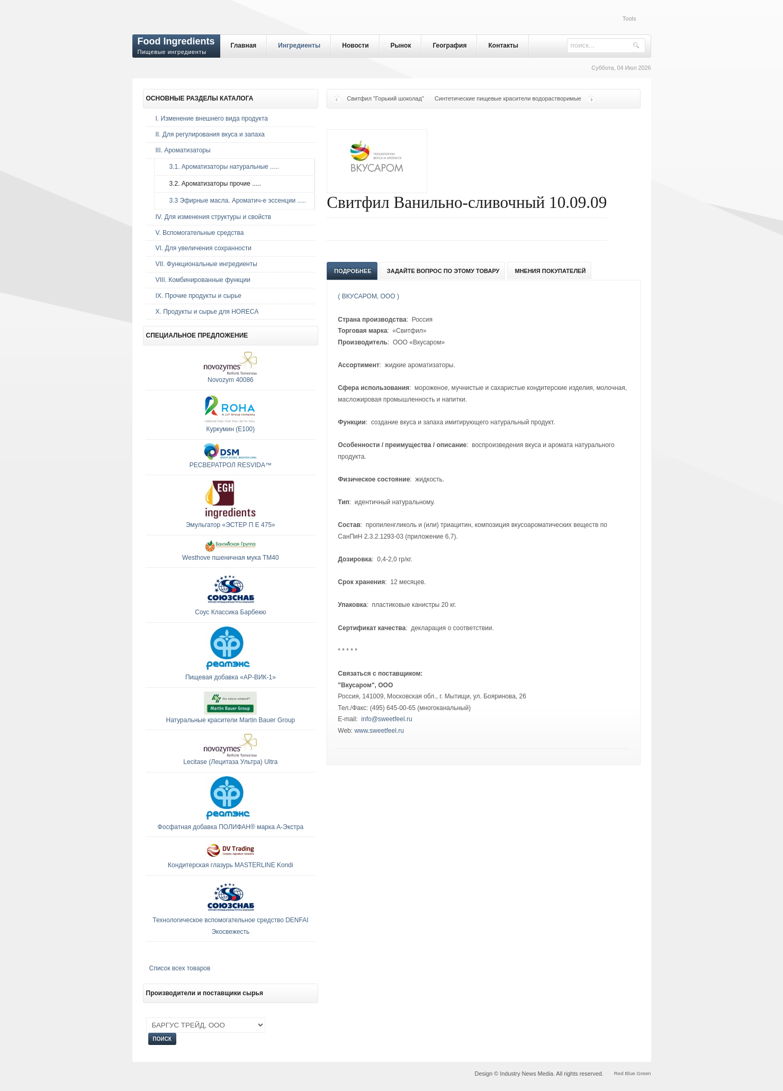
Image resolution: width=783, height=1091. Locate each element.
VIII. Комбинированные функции (203, 280)
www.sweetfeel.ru (378, 730)
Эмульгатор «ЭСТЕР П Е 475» (230, 525)
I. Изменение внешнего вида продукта (212, 118)
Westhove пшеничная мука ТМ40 (230, 557)
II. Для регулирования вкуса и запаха (210, 134)
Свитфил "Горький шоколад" (385, 98)
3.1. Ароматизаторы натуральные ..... (221, 166)
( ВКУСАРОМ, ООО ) (368, 296)
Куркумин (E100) (230, 429)
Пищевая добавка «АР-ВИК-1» (230, 677)
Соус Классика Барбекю (230, 612)
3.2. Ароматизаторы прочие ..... (212, 183)
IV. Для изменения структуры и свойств (214, 217)
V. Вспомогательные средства (200, 233)
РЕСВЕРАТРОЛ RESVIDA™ (231, 465)
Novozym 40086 (231, 380)
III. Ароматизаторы (183, 150)
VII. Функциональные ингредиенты (206, 264)
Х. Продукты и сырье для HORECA (207, 311)
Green (643, 1073)
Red (619, 1073)
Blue (630, 1073)
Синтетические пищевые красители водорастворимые (508, 98)
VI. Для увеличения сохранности (203, 248)
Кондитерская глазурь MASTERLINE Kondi (230, 865)
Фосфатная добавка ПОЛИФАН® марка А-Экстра (231, 827)
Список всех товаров (180, 968)
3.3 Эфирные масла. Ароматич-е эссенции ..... (235, 200)
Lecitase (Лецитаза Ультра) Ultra (230, 762)
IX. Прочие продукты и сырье (198, 295)
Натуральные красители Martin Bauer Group (230, 720)
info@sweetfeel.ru (386, 719)
